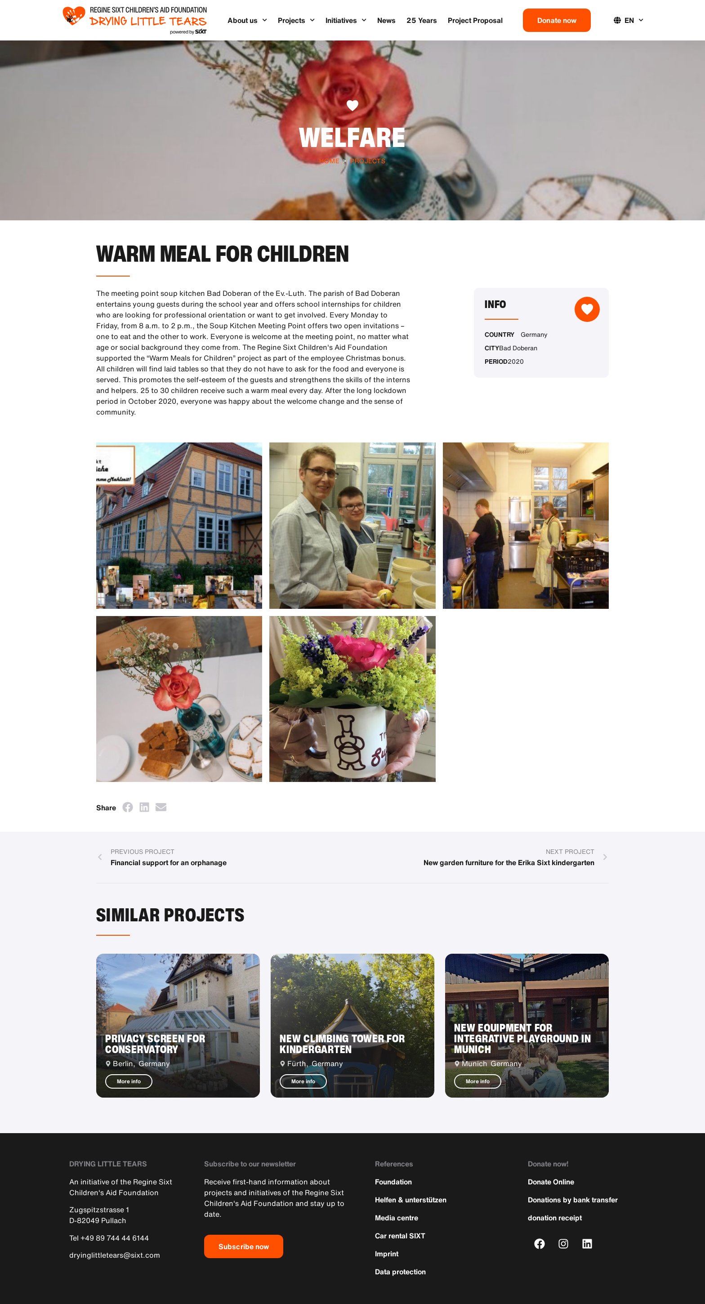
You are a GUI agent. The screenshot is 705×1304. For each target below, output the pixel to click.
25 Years (421, 20)
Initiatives (346, 20)
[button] (127, 807)
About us (247, 20)
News (386, 20)
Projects (296, 20)
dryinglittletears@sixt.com (114, 1255)
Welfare (352, 137)
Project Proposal (475, 20)
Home (329, 160)
